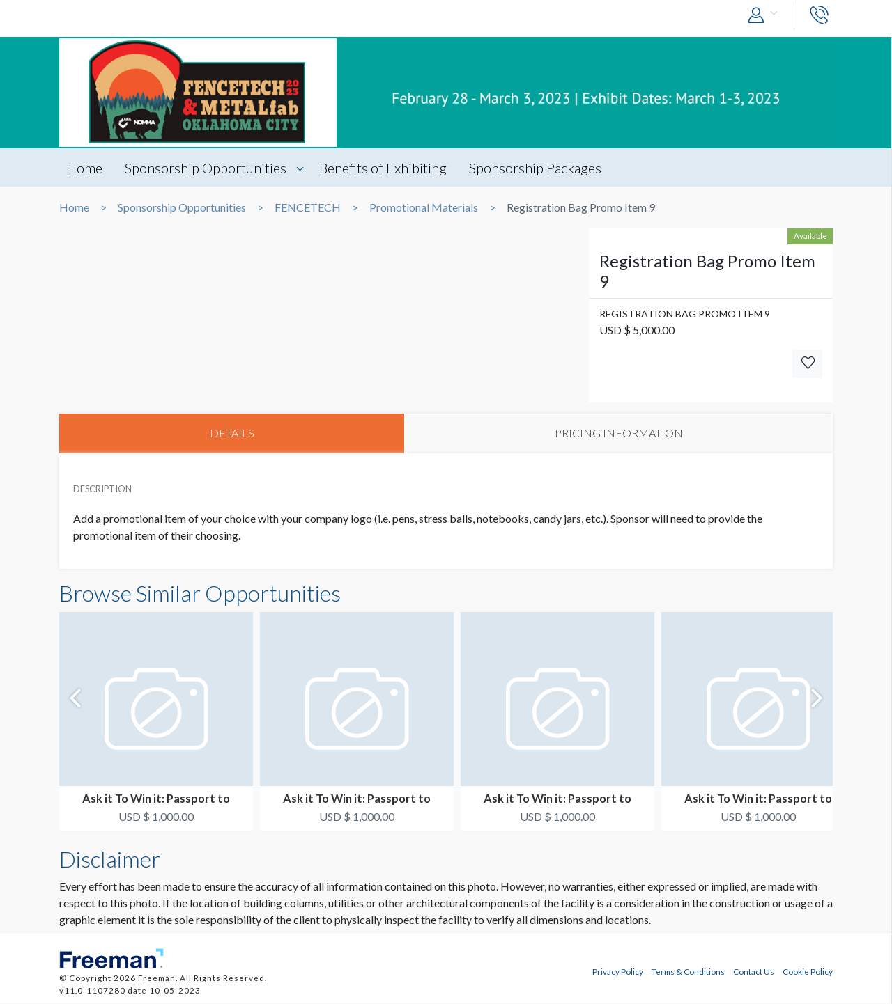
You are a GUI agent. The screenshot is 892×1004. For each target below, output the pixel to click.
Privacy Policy (617, 971)
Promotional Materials (423, 207)
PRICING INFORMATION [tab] (619, 433)
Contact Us (753, 971)
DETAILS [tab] (232, 433)
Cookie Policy (808, 971)
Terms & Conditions (688, 971)
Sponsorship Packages (537, 167)
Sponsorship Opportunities (206, 167)
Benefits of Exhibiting (384, 167)
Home (84, 167)
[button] (765, 15)
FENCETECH (308, 207)
